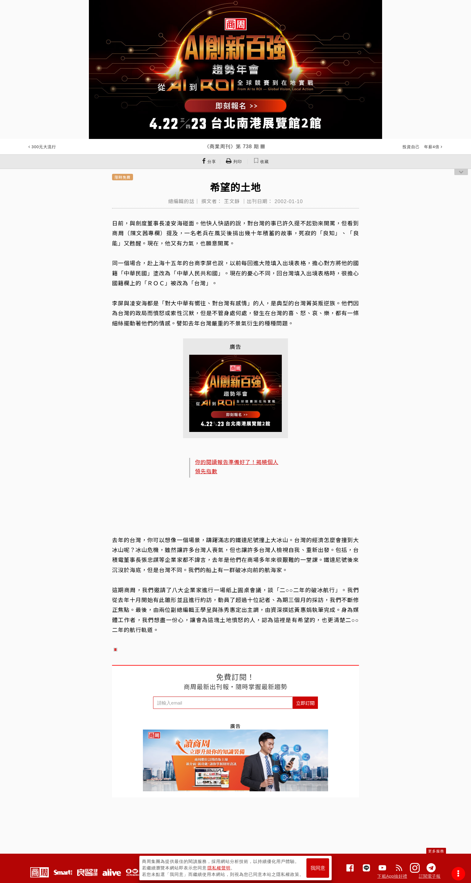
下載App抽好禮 (392, 876)
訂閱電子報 (430, 876)
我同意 (318, 868)
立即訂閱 (305, 703)
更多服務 (436, 851)
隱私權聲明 (219, 867)
